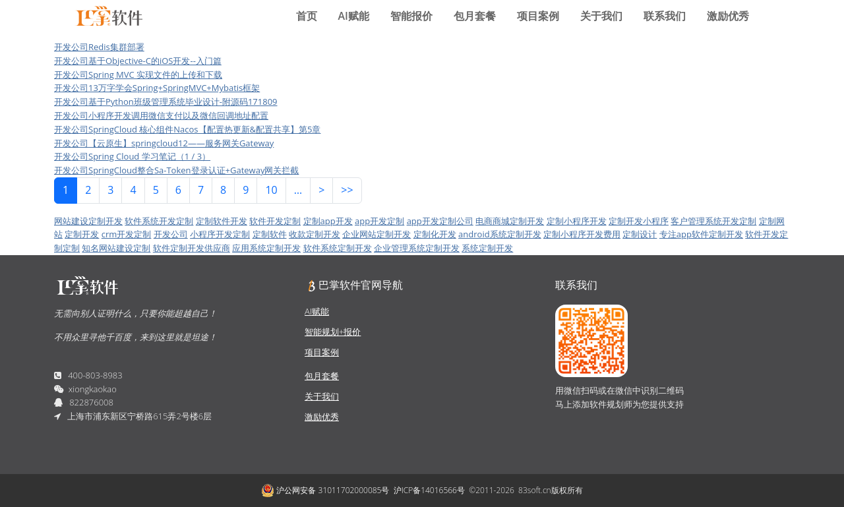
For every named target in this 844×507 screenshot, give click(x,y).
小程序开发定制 (220, 234)
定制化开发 (434, 234)
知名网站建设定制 (116, 248)
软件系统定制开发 (337, 248)
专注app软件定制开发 (701, 234)
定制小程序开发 (577, 221)
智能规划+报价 (333, 332)
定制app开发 (328, 221)
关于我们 (601, 16)
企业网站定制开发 (376, 234)
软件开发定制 (275, 221)
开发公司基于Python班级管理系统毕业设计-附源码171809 (166, 101)
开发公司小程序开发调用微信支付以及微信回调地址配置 (161, 115)
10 (271, 190)
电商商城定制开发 (509, 221)
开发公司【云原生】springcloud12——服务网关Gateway (164, 143)
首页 (306, 16)
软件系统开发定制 (159, 221)
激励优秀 (728, 16)
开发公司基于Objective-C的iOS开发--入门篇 (138, 61)
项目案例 (538, 16)
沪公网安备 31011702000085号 (325, 490)
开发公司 (171, 234)
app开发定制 (379, 221)
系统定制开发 (487, 248)
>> (347, 190)
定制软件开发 (221, 221)
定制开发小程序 (639, 221)
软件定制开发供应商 (191, 248)
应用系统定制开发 (266, 248)
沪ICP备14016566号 (429, 490)
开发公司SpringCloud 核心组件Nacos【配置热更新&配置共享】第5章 (187, 129)
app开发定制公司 (440, 221)
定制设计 (639, 234)
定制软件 (270, 234)
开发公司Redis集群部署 (99, 47)
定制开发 (82, 234)
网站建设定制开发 (88, 221)
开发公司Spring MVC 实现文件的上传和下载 (138, 74)
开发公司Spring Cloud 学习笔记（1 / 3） (132, 156)
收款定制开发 (314, 234)
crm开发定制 (127, 234)
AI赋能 (353, 16)
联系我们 (665, 16)
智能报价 (411, 16)
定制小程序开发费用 (581, 234)
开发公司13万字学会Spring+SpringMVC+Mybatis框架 (157, 88)
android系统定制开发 (499, 234)
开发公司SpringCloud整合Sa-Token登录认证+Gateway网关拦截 (176, 170)
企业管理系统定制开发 (417, 248)
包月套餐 (475, 16)
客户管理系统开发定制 (713, 221)
